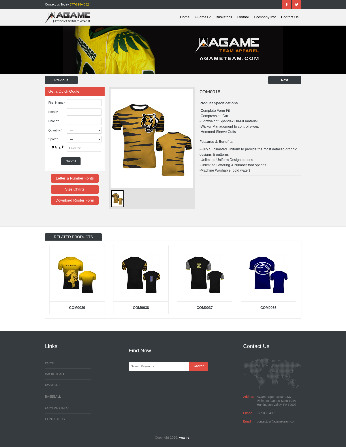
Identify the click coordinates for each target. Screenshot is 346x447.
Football (243, 17)
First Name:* (57, 102)
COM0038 (141, 308)
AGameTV (202, 17)
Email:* (53, 112)
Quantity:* (55, 130)
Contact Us (290, 17)
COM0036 (268, 308)
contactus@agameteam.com (276, 421)
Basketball (224, 17)
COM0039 (77, 308)
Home (185, 17)
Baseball (53, 396)
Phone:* (53, 121)
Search (199, 366)
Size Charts (75, 189)
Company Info (265, 17)
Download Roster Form (75, 200)
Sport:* (53, 139)
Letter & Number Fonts (75, 178)
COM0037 (205, 308)
